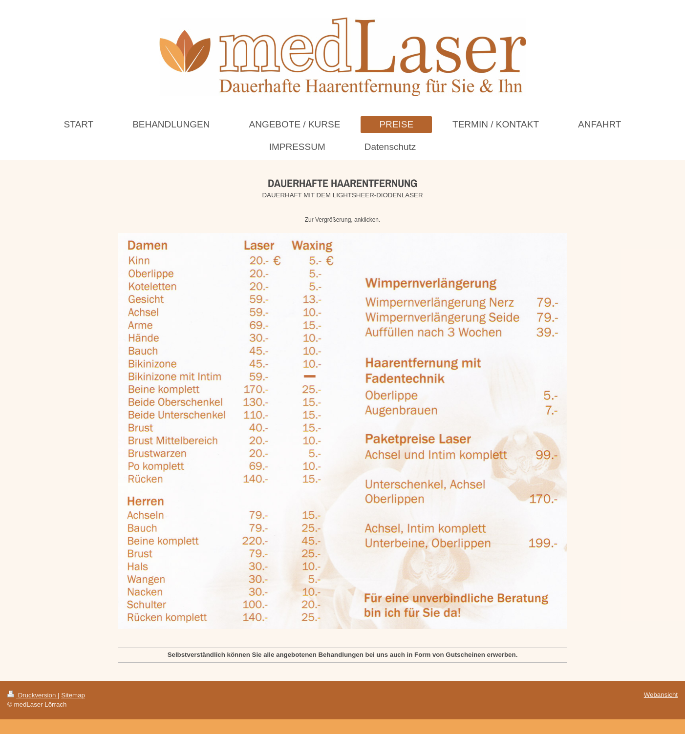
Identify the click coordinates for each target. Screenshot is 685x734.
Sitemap (73, 695)
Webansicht (661, 694)
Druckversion (32, 695)
